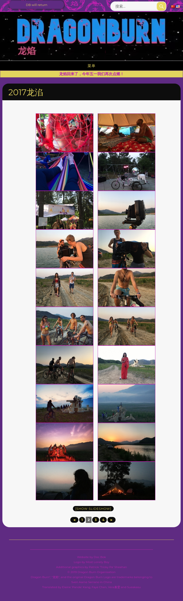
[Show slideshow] (93, 509)
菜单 (91, 66)
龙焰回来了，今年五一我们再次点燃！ (91, 74)
